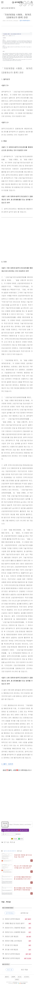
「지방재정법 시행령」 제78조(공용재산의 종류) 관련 (17, 16)
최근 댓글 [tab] (24, 969)
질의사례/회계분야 (8, 8)
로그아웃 (26, 976)
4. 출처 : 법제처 (7, 764)
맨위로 (17, 979)
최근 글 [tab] (9, 969)
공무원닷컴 (17, 2)
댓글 (3, 902)
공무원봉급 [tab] (10, 913)
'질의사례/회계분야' (9, 851)
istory (15, 983)
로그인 (19, 976)
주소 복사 (5, 824)
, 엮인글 (8, 902)
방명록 (13, 976)
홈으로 (7, 976)
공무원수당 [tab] (24, 913)
